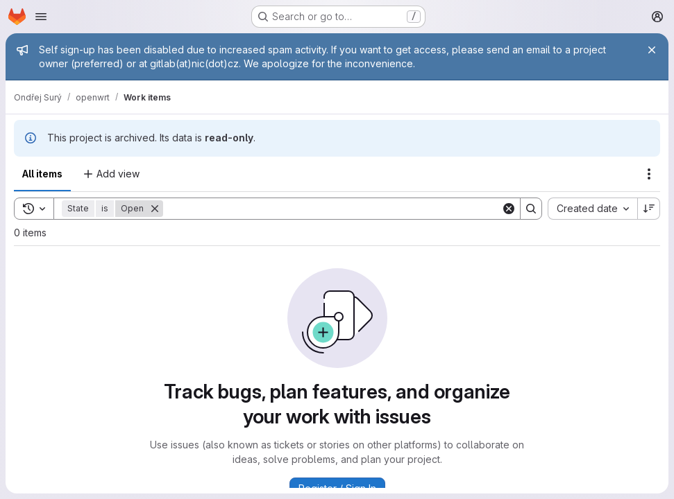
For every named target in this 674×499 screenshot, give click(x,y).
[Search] (332, 208)
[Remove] (154, 208)
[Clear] (508, 208)
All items (42, 174)
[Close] (651, 50)
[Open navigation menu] (41, 17)
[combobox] (592, 209)
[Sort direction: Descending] (649, 209)
